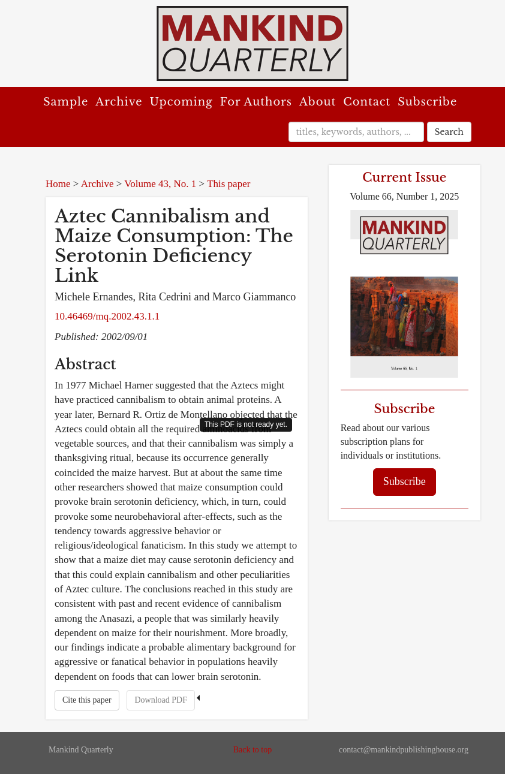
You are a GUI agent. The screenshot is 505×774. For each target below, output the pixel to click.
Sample (65, 102)
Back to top (252, 749)
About (317, 102)
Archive (118, 102)
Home (58, 183)
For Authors (256, 102)
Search (449, 132)
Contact (366, 102)
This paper (228, 183)
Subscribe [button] (404, 481)
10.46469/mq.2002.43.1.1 (107, 316)
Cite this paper (87, 699)
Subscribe (427, 102)
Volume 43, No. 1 (160, 183)
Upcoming (181, 102)
